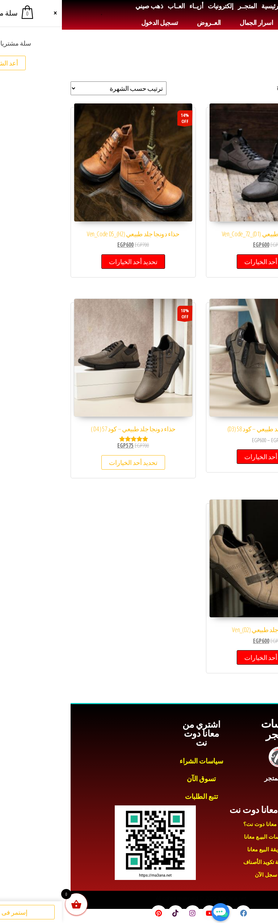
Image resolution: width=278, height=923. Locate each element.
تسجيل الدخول (97, 22)
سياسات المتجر (217, 729)
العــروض (147, 22)
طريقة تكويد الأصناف (204, 862)
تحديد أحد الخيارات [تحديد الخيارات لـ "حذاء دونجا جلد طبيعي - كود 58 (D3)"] (206, 456)
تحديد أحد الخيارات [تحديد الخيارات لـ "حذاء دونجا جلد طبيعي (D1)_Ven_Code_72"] (206, 261)
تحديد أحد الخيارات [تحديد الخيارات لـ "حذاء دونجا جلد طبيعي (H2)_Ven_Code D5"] (71, 261)
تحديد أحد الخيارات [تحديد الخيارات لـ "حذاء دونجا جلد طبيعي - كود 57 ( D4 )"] (71, 462)
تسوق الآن (139, 779)
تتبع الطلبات (139, 796)
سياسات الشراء (139, 761)
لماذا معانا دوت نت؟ (204, 824)
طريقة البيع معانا (204, 849)
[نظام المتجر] (57, 88)
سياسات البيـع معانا (204, 837)
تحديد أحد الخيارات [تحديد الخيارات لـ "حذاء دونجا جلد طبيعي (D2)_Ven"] (206, 657)
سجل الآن (204, 875)
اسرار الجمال (194, 22)
